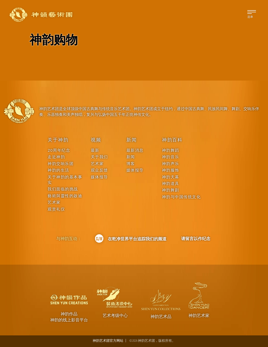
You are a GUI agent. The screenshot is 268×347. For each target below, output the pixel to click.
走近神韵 (56, 157)
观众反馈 (99, 170)
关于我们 (99, 157)
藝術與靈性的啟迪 (65, 196)
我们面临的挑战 (63, 189)
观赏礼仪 (56, 209)
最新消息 (135, 150)
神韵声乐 (170, 163)
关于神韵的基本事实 (65, 180)
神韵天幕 (170, 177)
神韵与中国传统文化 (181, 197)
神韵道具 (170, 183)
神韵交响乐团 (61, 163)
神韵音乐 (170, 157)
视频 (96, 140)
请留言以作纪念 (195, 238)
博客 (130, 163)
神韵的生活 (58, 170)
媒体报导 (99, 177)
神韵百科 (172, 140)
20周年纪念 (59, 150)
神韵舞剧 (170, 190)
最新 (95, 150)
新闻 (131, 140)
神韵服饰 (170, 170)
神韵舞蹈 (170, 150)
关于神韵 (58, 140)
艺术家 (54, 202)
